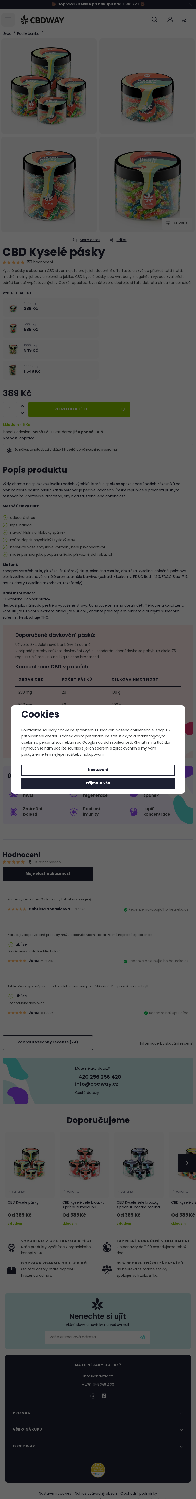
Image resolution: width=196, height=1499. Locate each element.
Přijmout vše (98, 783)
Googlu (88, 743)
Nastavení (98, 770)
